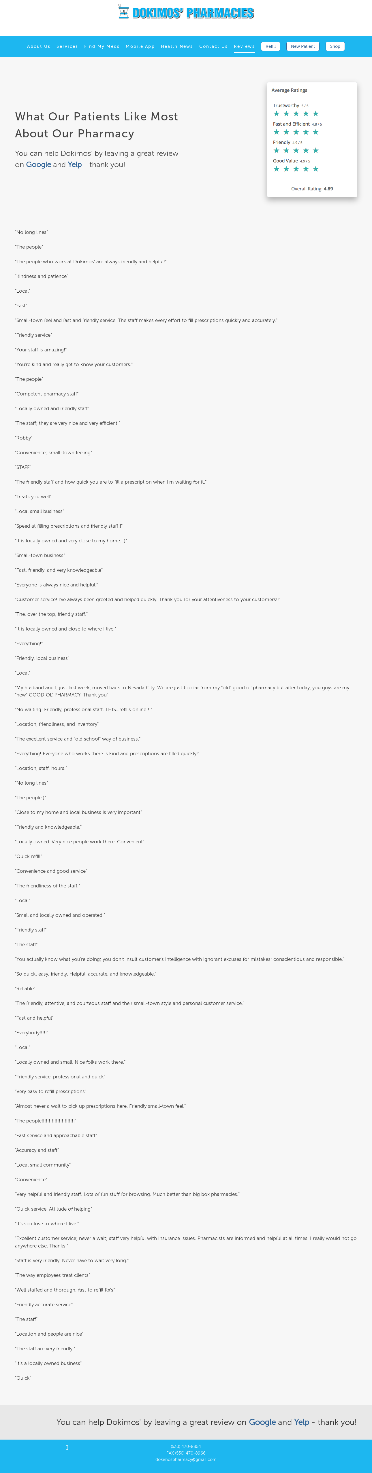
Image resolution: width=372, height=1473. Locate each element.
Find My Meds (102, 46)
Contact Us (213, 46)
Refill (271, 46)
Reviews (244, 46)
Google (263, 1422)
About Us (38, 46)
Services (67, 46)
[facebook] (67, 1448)
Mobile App (140, 46)
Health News (177, 46)
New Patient (303, 46)
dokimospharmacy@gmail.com (186, 1459)
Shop (335, 46)
